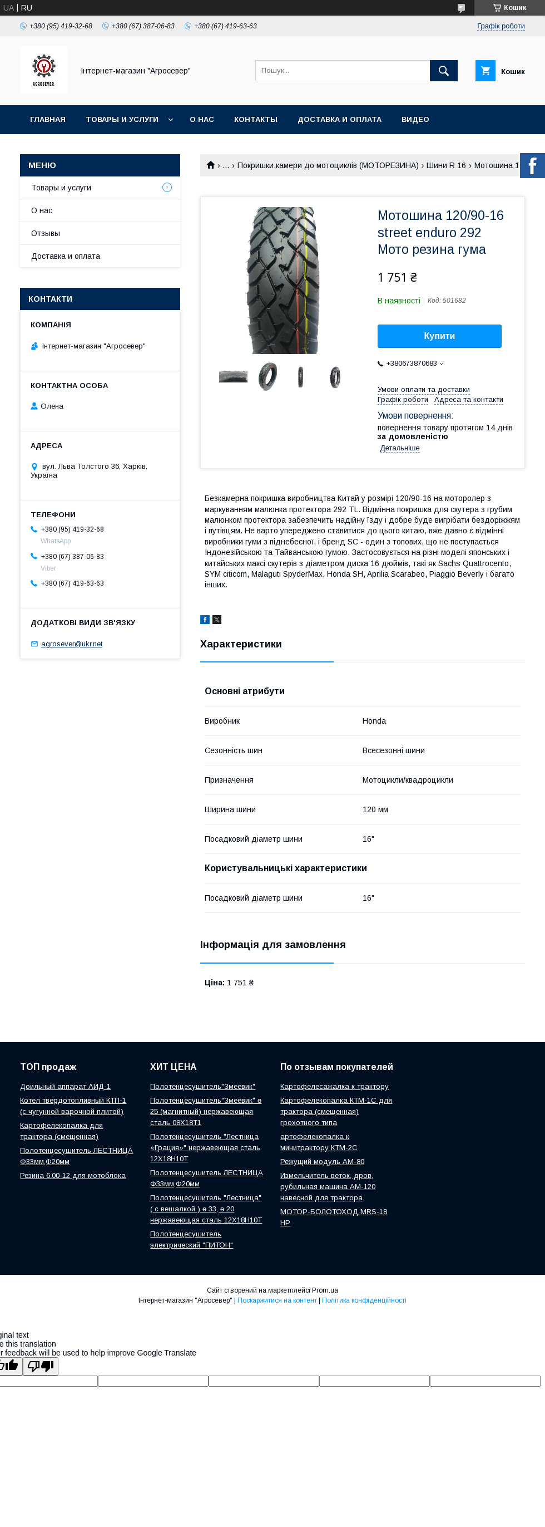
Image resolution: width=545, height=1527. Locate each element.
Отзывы (45, 233)
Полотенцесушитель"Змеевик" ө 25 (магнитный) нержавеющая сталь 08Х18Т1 (205, 1111)
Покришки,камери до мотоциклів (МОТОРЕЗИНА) (328, 165)
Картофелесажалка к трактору (334, 1086)
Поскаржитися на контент (277, 1300)
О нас (202, 119)
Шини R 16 (446, 165)
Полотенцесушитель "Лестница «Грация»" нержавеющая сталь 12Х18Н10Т (205, 1147)
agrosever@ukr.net (71, 644)
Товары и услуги (122, 119)
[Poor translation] (40, 1366)
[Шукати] (444, 70)
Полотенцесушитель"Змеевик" (202, 1086)
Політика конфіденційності (364, 1300)
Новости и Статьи (70, 148)
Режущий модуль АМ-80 (322, 1161)
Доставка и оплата (340, 119)
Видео (415, 119)
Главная (48, 119)
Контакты (256, 119)
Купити (439, 336)
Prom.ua (325, 1290)
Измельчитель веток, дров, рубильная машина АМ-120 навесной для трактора (327, 1186)
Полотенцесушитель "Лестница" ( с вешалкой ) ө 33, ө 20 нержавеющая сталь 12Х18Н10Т (206, 1209)
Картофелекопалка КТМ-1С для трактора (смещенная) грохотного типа (336, 1111)
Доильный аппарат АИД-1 (65, 1086)
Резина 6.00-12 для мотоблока (73, 1175)
